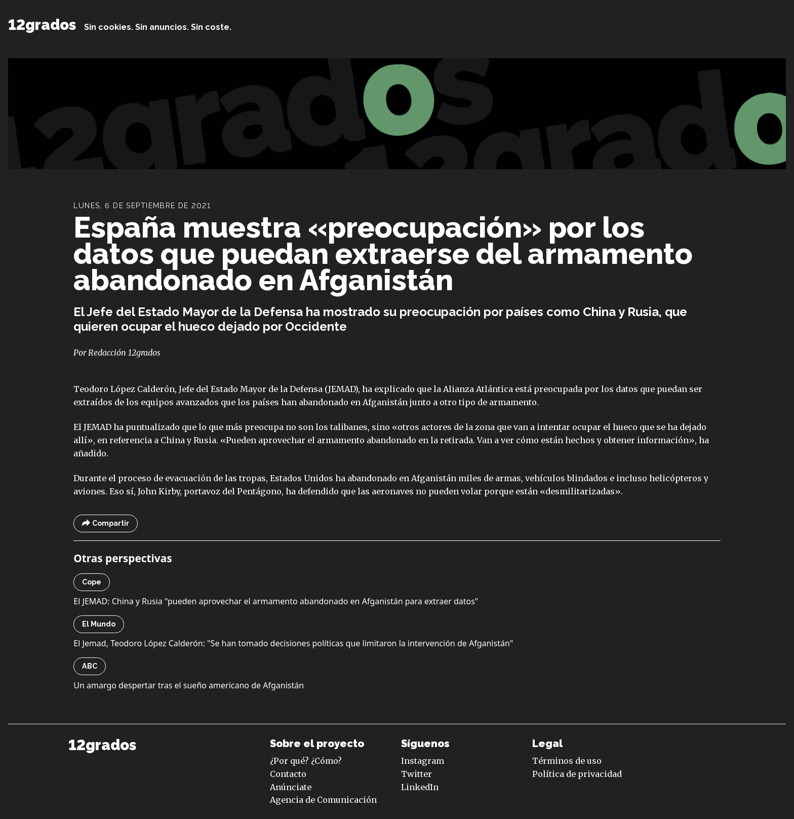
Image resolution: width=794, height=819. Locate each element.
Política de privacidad (577, 774)
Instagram (422, 761)
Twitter (416, 774)
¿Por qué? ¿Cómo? (306, 761)
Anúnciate (290, 787)
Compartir (105, 523)
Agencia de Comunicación (323, 800)
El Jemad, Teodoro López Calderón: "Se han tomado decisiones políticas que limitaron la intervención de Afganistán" (293, 643)
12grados (42, 24)
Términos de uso (567, 761)
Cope (91, 582)
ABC (89, 666)
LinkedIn (420, 787)
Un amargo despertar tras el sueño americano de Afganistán (188, 685)
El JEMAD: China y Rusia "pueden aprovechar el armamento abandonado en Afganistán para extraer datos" (275, 601)
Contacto (288, 774)
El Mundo (98, 624)
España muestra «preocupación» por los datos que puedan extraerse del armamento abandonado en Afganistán (383, 253)
